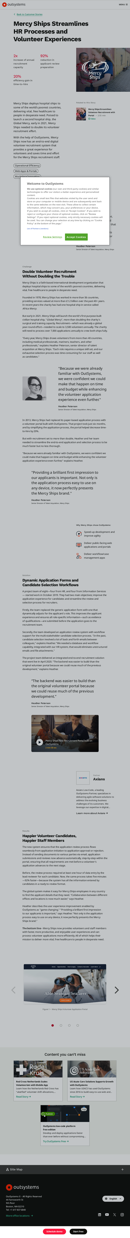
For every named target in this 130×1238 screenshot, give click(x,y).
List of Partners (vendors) (37, 228)
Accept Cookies (76, 237)
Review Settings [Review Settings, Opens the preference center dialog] (52, 236)
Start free (78, 1231)
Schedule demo (54, 1231)
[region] (65, 211)
